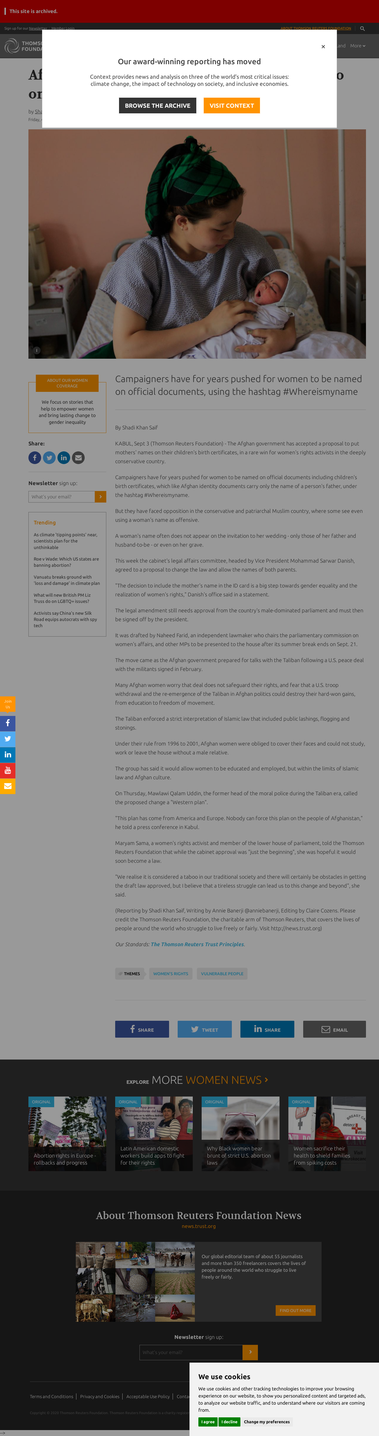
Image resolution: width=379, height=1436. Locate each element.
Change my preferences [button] (267, 1421)
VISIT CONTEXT (232, 105)
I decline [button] (229, 1421)
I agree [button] (208, 1421)
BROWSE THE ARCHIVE (157, 105)
